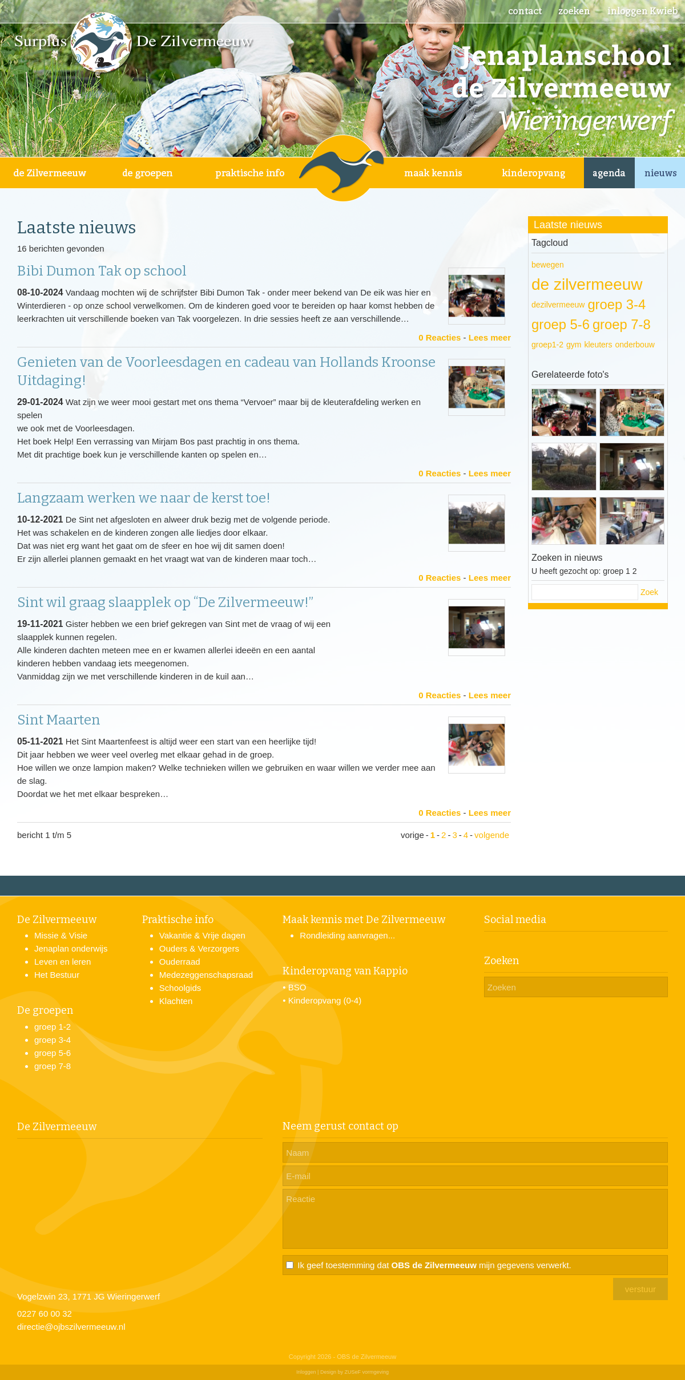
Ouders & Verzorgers (199, 948)
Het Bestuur (56, 975)
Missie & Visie (60, 935)
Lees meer (490, 337)
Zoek (649, 592)
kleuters (599, 344)
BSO (297, 987)
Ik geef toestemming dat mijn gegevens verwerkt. (434, 1265)
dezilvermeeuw (558, 304)
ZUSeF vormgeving (366, 1372)
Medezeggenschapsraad (206, 975)
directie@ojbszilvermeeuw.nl (71, 1327)
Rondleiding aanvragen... (347, 935)
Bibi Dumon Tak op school (102, 271)
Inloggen (306, 1372)
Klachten (175, 1001)
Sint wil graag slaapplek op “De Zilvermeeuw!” (165, 602)
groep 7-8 (622, 324)
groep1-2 (547, 344)
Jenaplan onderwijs (70, 948)
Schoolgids (180, 988)
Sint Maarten (58, 720)
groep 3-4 (616, 304)
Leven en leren (62, 961)
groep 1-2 (52, 1026)
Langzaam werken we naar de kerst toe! (144, 498)
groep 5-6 (560, 324)
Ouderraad (179, 961)
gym (573, 344)
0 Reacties (439, 337)
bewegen (547, 264)
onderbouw (635, 344)
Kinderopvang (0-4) (324, 1000)
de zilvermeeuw (587, 284)
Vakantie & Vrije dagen (202, 935)
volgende (491, 835)
